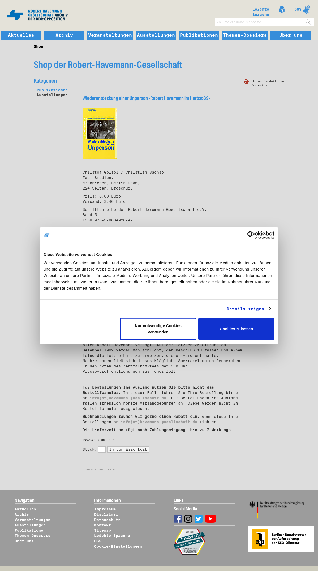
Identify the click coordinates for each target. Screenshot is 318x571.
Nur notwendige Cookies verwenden (158, 328)
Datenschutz (107, 520)
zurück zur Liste (100, 469)
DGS (298, 9)
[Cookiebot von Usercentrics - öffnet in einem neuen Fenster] (251, 235)
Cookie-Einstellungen (118, 546)
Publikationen (199, 35)
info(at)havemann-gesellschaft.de (128, 398)
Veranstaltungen (110, 35)
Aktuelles (21, 35)
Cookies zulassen (236, 329)
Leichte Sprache (260, 11)
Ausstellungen (156, 35)
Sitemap (102, 530)
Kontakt (102, 525)
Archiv (64, 35)
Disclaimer (106, 514)
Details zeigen (245, 308)
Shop (38, 46)
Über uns (291, 35)
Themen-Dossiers (245, 35)
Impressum (105, 509)
